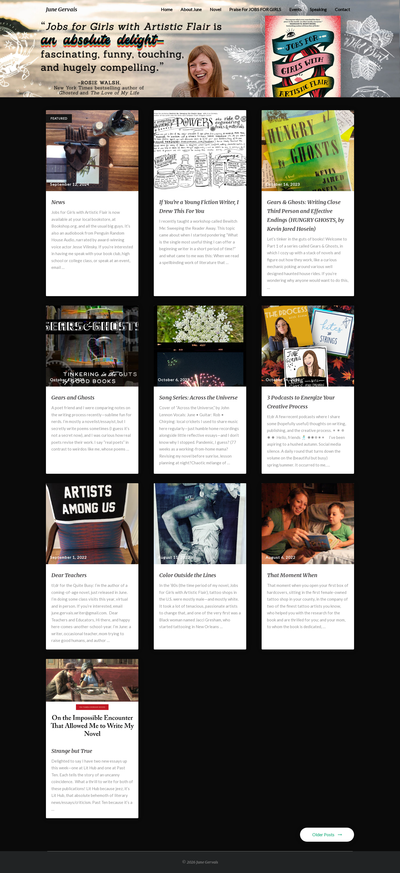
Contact (342, 9)
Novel (215, 9)
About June (191, 9)
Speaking (318, 9)
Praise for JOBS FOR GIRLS (255, 9)
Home (166, 9)
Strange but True (71, 750)
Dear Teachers (69, 575)
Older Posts (327, 834)
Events (295, 9)
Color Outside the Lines (187, 575)
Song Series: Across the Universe (198, 397)
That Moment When (292, 575)
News (58, 202)
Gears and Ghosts (73, 397)
